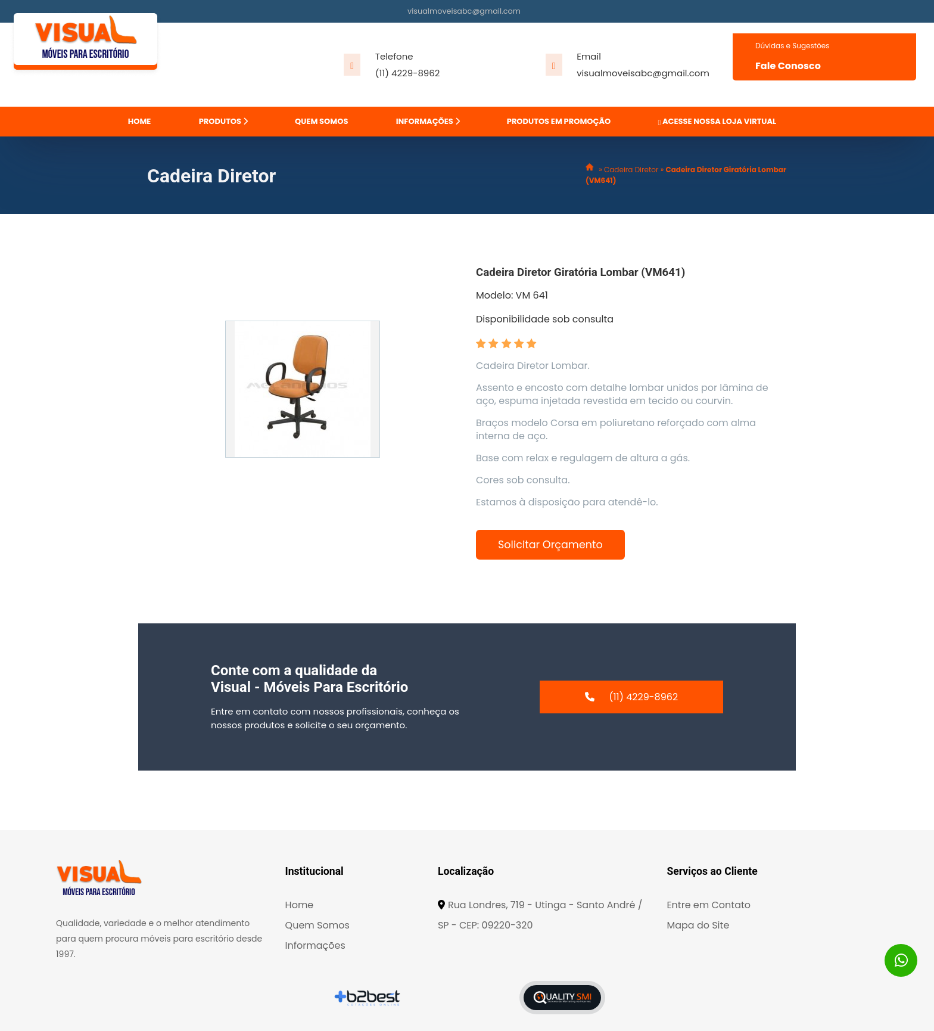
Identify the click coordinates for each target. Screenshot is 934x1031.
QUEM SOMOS (321, 121)
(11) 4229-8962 (407, 73)
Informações (315, 945)
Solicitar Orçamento (550, 545)
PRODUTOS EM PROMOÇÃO (559, 121)
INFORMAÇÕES (428, 121)
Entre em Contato (709, 905)
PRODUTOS (223, 121)
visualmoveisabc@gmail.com (464, 11)
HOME (139, 121)
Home (299, 905)
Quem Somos (317, 925)
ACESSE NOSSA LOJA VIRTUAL (717, 121)
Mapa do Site (698, 925)
